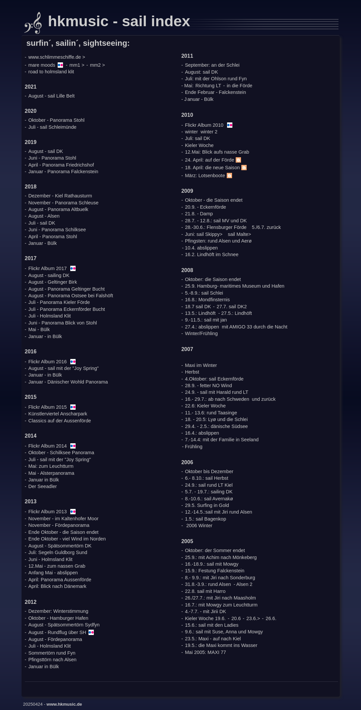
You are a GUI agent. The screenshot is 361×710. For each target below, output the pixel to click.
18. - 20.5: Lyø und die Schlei (216, 419)
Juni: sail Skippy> (203, 234)
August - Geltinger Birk (52, 282)
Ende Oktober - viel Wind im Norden (67, 538)
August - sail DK (45, 151)
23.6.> (253, 618)
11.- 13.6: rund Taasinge (211, 412)
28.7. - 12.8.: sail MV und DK (216, 220)
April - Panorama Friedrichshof (61, 165)
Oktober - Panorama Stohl (56, 120)
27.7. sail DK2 (232, 306)
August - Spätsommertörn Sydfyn (63, 624)
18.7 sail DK (198, 306)
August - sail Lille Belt (51, 96)
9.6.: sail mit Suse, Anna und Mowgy (224, 631)
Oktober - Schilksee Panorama (61, 452)
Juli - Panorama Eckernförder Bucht (66, 309)
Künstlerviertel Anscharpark (57, 413)
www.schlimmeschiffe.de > (56, 57)
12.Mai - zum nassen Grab (56, 566)
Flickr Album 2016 (47, 361)
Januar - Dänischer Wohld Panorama (68, 382)
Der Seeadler (42, 486)
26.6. (271, 618)
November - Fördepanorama (58, 525)
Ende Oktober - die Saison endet (63, 532)
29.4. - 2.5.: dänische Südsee (216, 426)
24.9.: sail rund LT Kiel (209, 485)
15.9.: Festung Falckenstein (214, 570)
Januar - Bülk (42, 243)
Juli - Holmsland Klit (49, 316)
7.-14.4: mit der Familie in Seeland (222, 439)
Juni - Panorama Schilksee (57, 229)
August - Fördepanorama (55, 639)
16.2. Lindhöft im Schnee (211, 254)
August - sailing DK (48, 275)
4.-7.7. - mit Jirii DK (205, 611)
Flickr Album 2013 (47, 511)
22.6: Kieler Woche (205, 405)
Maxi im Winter (201, 365)
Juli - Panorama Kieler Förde (59, 302)
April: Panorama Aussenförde (59, 579)
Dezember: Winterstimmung (58, 611)
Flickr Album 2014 (47, 446)
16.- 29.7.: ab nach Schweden (217, 399)
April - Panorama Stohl (52, 236)
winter (191, 131)
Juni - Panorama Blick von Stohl (62, 322)
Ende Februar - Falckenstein (215, 92)
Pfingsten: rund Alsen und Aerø (218, 241)
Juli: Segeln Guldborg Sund (57, 552)
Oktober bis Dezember (209, 471)
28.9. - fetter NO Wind (208, 385)
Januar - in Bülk (45, 336)
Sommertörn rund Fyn (51, 653)
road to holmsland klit (51, 71)
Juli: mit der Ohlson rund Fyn (216, 78)
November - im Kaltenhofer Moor (63, 518)
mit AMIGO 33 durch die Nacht (254, 326)
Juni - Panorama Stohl (52, 158)
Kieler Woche (199, 145)
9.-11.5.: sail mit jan (206, 319)
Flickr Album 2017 (47, 268)
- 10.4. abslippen (200, 247)
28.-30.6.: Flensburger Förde (216, 227)
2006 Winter (199, 525)
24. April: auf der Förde (214, 160)
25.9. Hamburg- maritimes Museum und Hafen (234, 286)
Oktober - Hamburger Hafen (58, 618)
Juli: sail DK (197, 138)
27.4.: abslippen (202, 326)
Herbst (192, 372)
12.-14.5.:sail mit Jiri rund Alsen (218, 512)
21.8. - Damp (199, 213)
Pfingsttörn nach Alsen (52, 659)
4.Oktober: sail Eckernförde (214, 379)
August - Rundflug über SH (57, 632)
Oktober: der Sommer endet (215, 550)
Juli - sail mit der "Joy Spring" (59, 459)
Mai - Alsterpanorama (51, 473)
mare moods (41, 65)
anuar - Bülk (200, 99)
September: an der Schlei (212, 65)
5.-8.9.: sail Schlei (204, 293)
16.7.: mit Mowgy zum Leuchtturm (221, 604)
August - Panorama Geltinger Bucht (66, 289)
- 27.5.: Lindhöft (235, 313)
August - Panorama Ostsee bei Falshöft (70, 295)
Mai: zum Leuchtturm (50, 466)
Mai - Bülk (39, 329)
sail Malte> (239, 234)
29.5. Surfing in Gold (207, 505)
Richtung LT (208, 85)
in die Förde (239, 85)
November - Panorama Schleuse (63, 202)
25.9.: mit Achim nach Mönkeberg (221, 557)
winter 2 (209, 131)
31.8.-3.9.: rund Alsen (208, 584)
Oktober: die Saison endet (213, 279)
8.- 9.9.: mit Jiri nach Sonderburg (220, 577)
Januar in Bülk (43, 479)
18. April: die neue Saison (217, 167)
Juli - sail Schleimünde (52, 127)
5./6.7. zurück (266, 227)
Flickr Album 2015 (47, 407)
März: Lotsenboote (209, 175)
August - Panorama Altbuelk (58, 209)
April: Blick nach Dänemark (57, 586)
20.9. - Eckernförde (205, 207)
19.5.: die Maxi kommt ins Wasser (221, 645)
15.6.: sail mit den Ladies (211, 625)
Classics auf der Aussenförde (59, 420)
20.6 (236, 618)
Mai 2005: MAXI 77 (205, 652)
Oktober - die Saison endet (214, 200)
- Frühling (192, 446)
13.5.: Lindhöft (200, 313)
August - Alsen (43, 216)
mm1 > (77, 65)
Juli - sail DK (41, 223)
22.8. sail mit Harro (205, 591)
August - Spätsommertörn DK (59, 545)
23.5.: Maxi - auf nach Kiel (213, 638)
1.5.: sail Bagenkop (205, 519)
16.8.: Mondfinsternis (207, 299)
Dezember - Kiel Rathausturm (60, 195)
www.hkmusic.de (64, 704)
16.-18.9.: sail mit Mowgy (211, 564)
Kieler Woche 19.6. (205, 618)
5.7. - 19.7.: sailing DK (209, 491)
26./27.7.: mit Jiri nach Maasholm (220, 598)
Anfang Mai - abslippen (53, 572)
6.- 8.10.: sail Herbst (206, 478)
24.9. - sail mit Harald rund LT (216, 392)
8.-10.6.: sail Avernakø (209, 498)
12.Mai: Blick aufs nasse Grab (217, 152)
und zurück (263, 399)
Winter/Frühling (201, 333)
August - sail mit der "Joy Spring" (63, 368)
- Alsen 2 (243, 584)
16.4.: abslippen (202, 433)
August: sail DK (201, 72)
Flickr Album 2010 (204, 125)
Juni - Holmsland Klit (50, 559)
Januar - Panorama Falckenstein (63, 171)
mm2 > (97, 65)
